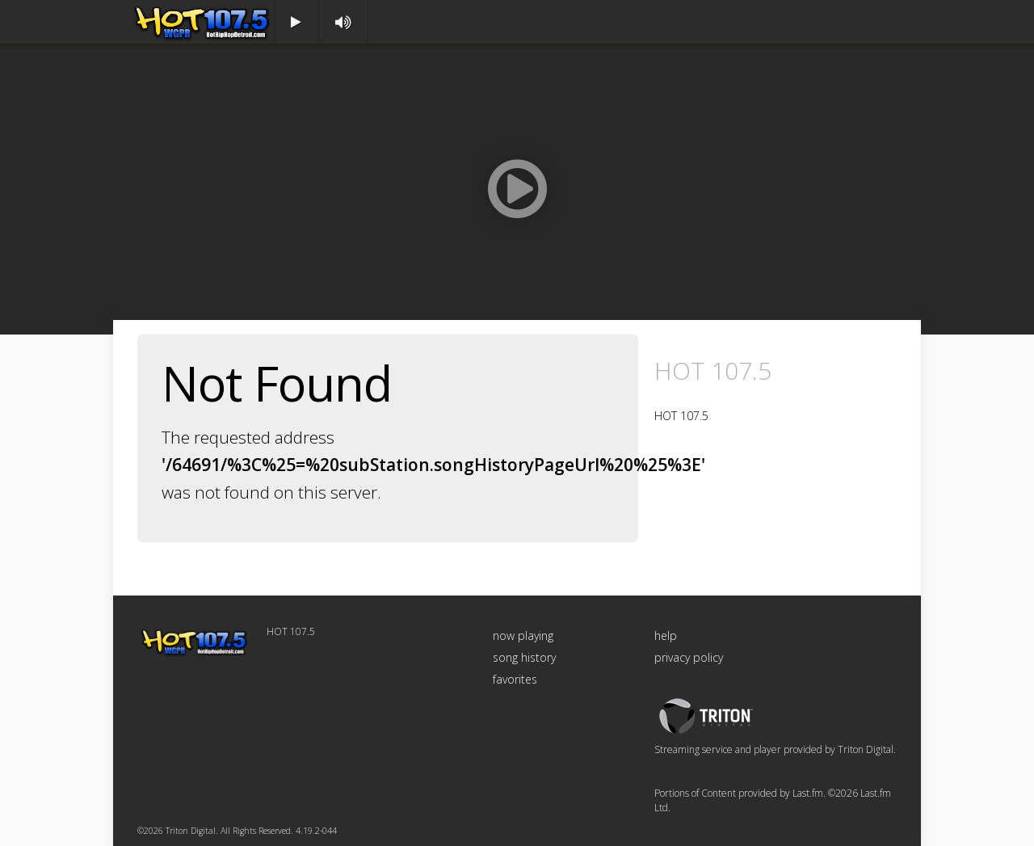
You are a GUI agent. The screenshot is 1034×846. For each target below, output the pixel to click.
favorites (515, 679)
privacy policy (688, 657)
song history (524, 657)
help (665, 635)
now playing (523, 635)
